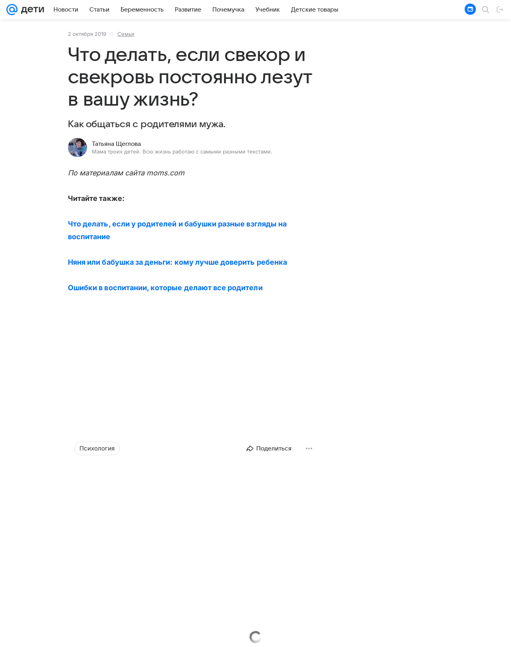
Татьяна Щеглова (116, 144)
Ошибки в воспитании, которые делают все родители (165, 287)
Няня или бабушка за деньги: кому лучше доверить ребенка (177, 262)
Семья (125, 34)
